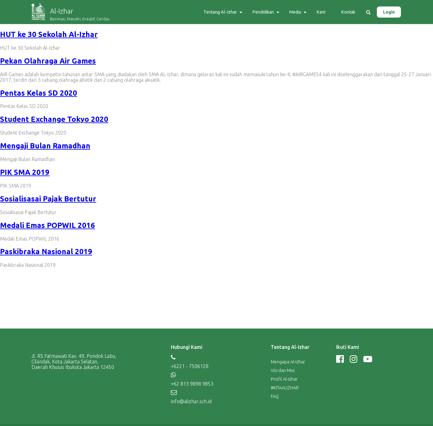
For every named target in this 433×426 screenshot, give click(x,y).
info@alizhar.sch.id (191, 401)
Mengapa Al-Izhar (288, 361)
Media (295, 12)
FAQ (275, 396)
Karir (321, 12)
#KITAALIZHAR (285, 387)
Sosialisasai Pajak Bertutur (48, 199)
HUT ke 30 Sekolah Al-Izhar (49, 34)
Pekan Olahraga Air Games (48, 61)
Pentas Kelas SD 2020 (38, 93)
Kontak (348, 12)
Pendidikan (263, 12)
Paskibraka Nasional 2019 (46, 251)
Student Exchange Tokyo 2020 (54, 119)
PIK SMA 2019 (24, 172)
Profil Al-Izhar (284, 379)
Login (389, 12)
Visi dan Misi (283, 370)
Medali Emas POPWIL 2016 (47, 225)
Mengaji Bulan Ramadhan (45, 146)
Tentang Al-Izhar (220, 12)
